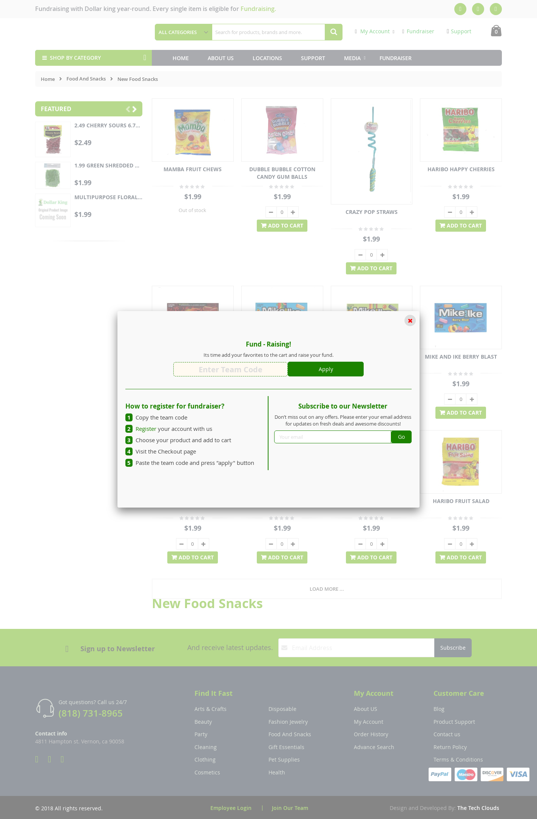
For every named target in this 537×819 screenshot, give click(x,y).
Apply (326, 369)
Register (146, 428)
